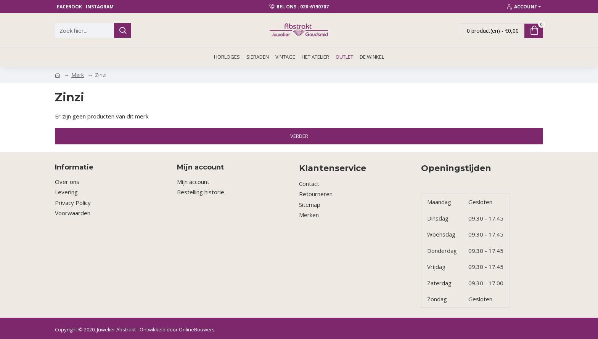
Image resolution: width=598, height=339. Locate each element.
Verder (299, 136)
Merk (77, 74)
